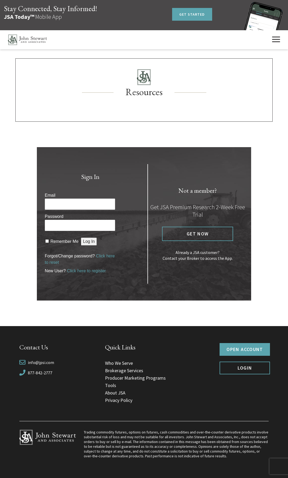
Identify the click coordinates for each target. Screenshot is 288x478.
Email (50, 195)
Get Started (192, 14)
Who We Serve (119, 363)
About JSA (115, 393)
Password (54, 216)
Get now (197, 234)
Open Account (244, 349)
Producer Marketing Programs (135, 378)
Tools (110, 385)
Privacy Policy (118, 400)
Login (245, 368)
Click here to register (86, 271)
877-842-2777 (40, 372)
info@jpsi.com (41, 362)
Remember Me (64, 241)
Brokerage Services (124, 370)
